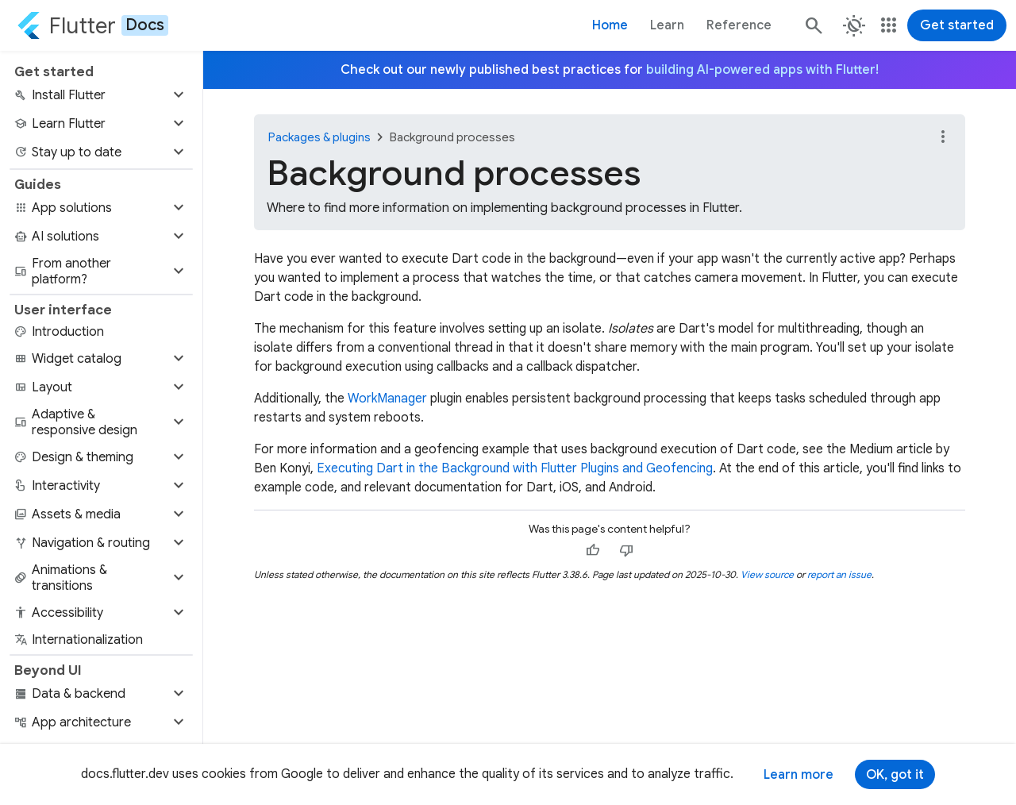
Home (610, 25)
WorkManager (387, 398)
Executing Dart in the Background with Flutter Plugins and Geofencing (515, 468)
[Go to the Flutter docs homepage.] (92, 25)
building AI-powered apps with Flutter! (762, 70)
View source (767, 574)
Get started (957, 25)
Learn (667, 25)
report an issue (839, 574)
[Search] (813, 25)
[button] (101, 95)
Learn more (798, 775)
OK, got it (895, 775)
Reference (739, 25)
